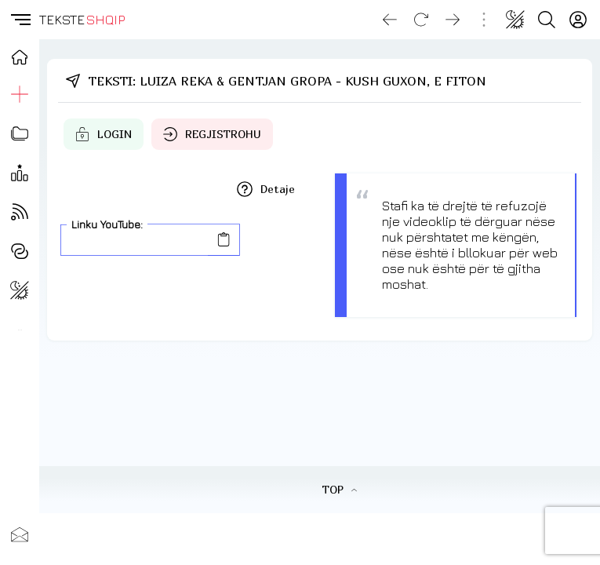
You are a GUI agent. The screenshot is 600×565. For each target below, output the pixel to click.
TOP (339, 489)
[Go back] (389, 19)
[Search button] (546, 19)
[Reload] (421, 19)
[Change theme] (515, 19)
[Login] (578, 19)
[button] (19, 19)
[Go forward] (452, 19)
